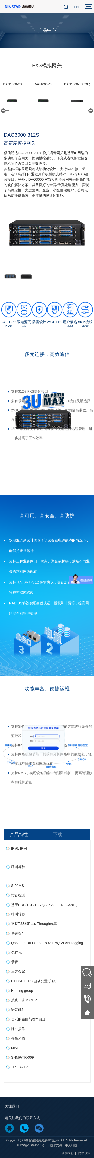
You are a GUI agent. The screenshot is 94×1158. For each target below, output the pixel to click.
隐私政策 (84, 1153)
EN (76, 7)
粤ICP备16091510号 (30, 1145)
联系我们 (67, 1153)
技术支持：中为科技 (63, 1145)
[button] (3, 110)
